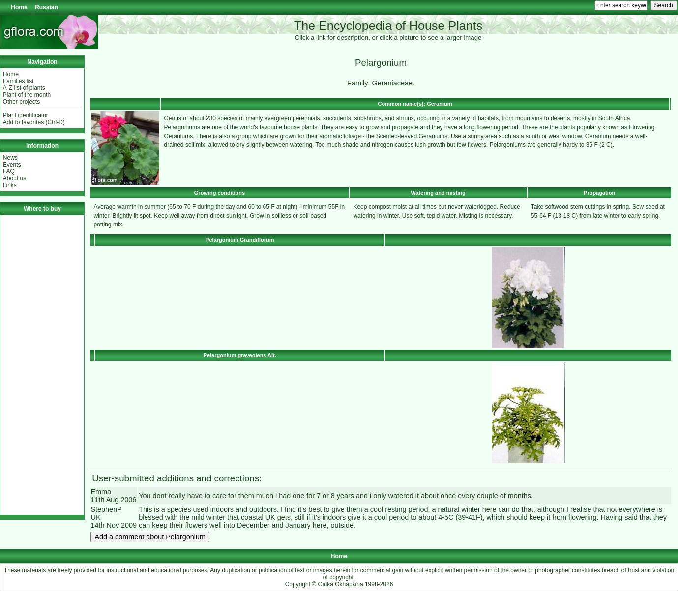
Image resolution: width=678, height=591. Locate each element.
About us (14, 178)
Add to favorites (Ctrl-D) (34, 122)
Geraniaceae (392, 83)
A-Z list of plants (24, 87)
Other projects (21, 101)
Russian (46, 7)
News (10, 157)
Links (10, 185)
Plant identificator (25, 115)
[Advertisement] (42, 365)
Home (19, 7)
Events (12, 164)
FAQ (9, 171)
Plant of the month (27, 94)
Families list (18, 81)
